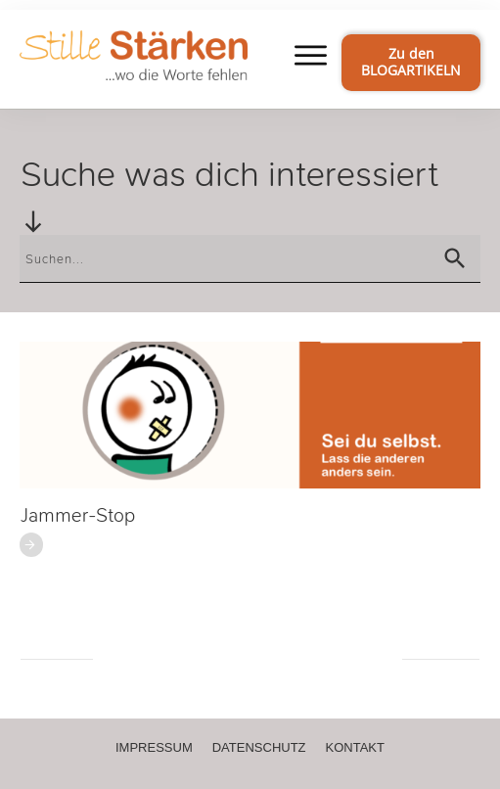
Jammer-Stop (78, 515)
